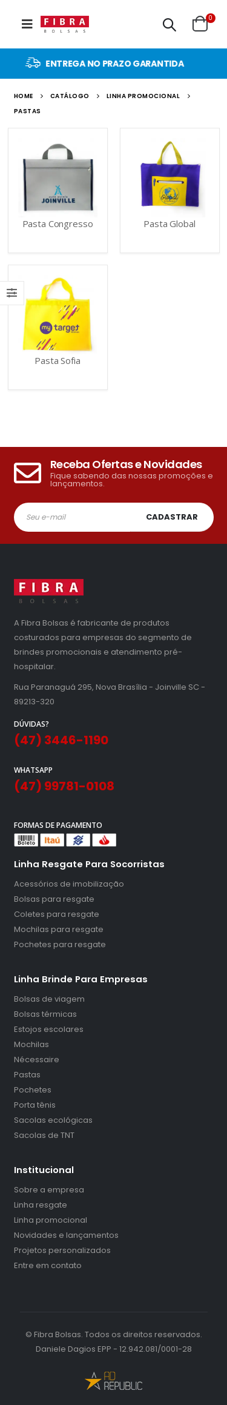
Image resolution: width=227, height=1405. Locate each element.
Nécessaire (36, 1059)
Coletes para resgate (56, 914)
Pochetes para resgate (60, 944)
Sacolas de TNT (44, 1135)
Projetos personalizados (62, 1250)
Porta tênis (35, 1105)
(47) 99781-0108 (64, 786)
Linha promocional (50, 1220)
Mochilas (31, 1044)
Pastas (27, 1074)
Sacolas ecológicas (53, 1120)
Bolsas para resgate (54, 899)
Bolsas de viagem (49, 999)
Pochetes (32, 1090)
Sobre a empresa (49, 1189)
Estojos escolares (49, 1029)
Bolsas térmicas (45, 1014)
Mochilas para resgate (59, 929)
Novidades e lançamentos (66, 1235)
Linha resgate (40, 1205)
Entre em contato (48, 1265)
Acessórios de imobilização (69, 884)
